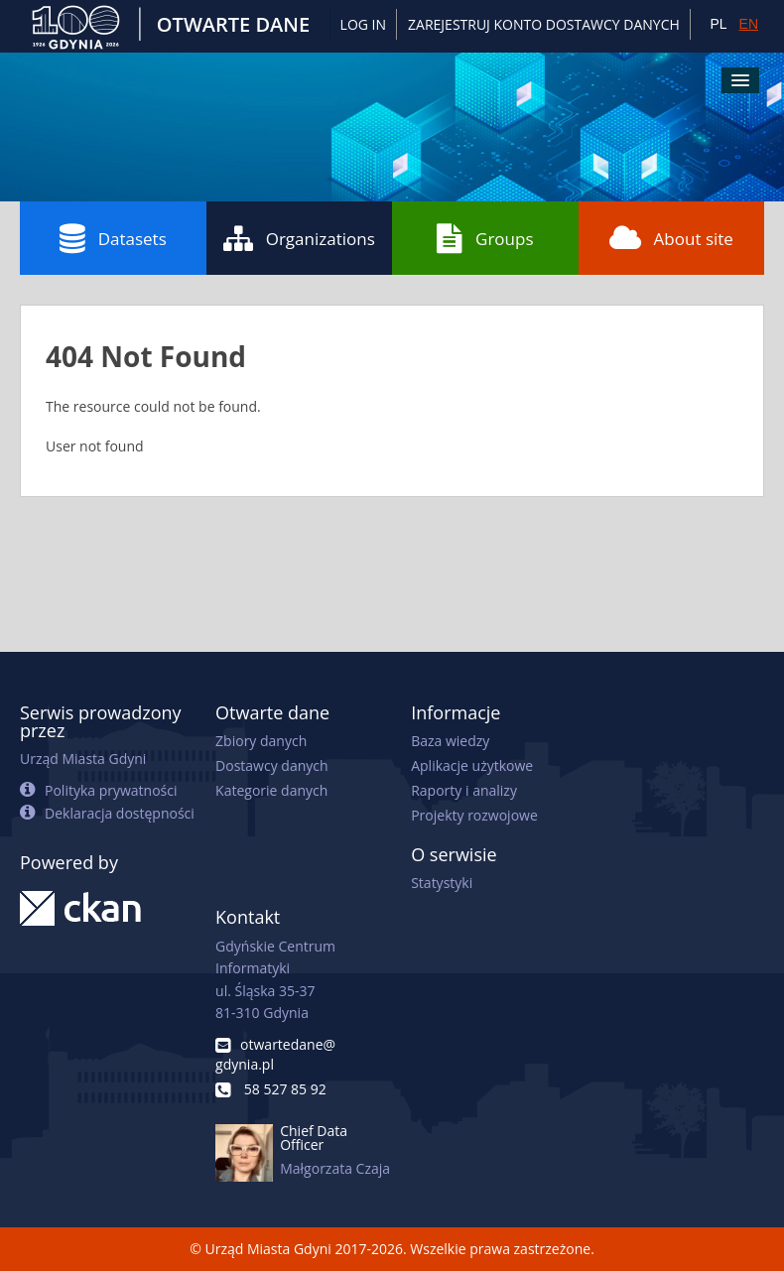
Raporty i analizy (464, 790)
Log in (363, 24)
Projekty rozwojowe (474, 815)
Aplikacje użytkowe (472, 765)
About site (671, 238)
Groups (485, 238)
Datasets (113, 238)
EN (748, 24)
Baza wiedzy (450, 740)
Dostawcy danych (271, 765)
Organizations (299, 238)
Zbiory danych (261, 740)
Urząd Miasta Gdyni (83, 758)
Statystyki (441, 882)
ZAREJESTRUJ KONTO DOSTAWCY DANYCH (544, 24)
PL (718, 24)
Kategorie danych (271, 790)
